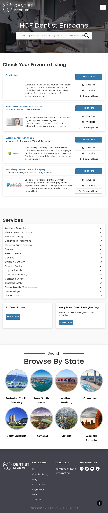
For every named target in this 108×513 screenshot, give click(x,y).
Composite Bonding (16, 275)
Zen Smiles (12, 75)
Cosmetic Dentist (14, 279)
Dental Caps (12, 296)
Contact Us (38, 484)
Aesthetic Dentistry (15, 228)
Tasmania (41, 436)
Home (35, 469)
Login (35, 494)
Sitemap (37, 500)
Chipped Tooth (13, 270)
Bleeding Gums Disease (18, 245)
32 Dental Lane (15, 307)
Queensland (91, 398)
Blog (34, 479)
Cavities (9, 258)
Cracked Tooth (13, 283)
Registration (39, 489)
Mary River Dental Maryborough (79, 307)
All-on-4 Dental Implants (18, 232)
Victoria (66, 436)
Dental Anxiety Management (21, 287)
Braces (9, 249)
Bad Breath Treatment (18, 241)
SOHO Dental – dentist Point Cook (25, 106)
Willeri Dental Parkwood (20, 138)
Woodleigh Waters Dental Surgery (26, 169)
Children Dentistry (15, 262)
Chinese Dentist (13, 266)
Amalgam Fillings (14, 237)
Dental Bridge (12, 291)
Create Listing (40, 474)
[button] (13, 317)
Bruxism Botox (13, 253)
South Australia (16, 436)
